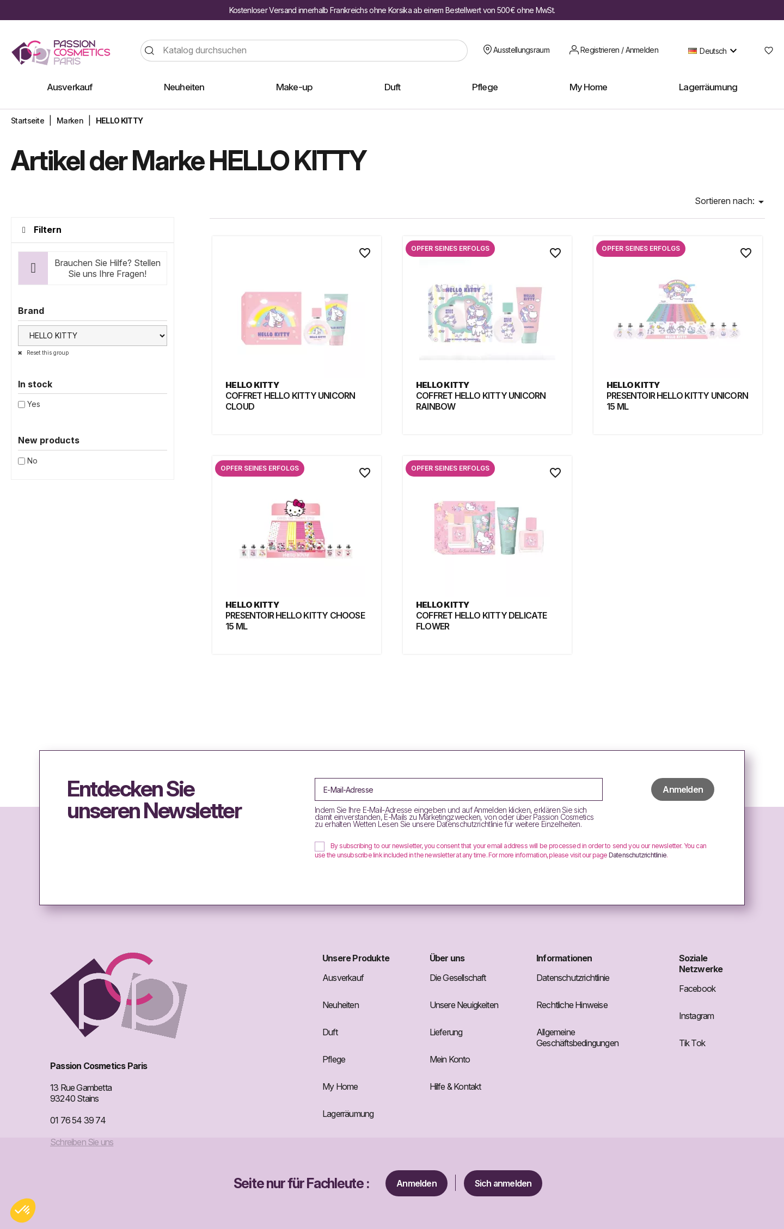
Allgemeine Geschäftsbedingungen (577, 1037)
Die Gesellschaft (458, 977)
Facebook (697, 988)
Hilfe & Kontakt (455, 1086)
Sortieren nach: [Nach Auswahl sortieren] (731, 201)
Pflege (333, 1059)
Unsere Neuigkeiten (464, 1004)
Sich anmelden (503, 1183)
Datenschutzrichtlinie (637, 855)
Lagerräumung (347, 1113)
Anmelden (416, 1183)
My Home (340, 1086)
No (32, 460)
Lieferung (446, 1032)
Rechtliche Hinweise (572, 1004)
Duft (330, 1032)
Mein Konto (450, 1059)
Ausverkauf (343, 977)
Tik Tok (692, 1042)
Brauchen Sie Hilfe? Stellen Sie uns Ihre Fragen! (107, 268)
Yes (33, 404)
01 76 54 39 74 (78, 1120)
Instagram (696, 1015)
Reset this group (47, 352)
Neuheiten (340, 1004)
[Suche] (304, 50)
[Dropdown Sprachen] (715, 50)
